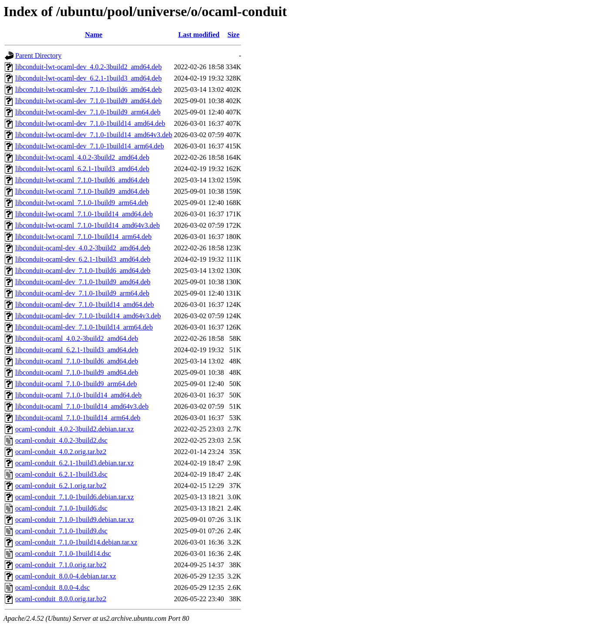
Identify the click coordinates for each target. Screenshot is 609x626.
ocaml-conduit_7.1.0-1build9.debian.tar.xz (74, 519)
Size (233, 34)
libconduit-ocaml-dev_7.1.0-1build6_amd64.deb (83, 270)
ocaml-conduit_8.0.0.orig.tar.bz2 (60, 598)
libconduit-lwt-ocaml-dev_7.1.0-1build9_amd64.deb (88, 100)
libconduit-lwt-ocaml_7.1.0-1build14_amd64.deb (84, 214)
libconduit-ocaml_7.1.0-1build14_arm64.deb (78, 417)
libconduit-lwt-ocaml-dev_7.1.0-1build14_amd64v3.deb (93, 134)
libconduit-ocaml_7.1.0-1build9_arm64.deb (76, 383)
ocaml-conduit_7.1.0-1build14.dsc (63, 553)
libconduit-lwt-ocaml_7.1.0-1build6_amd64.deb (82, 180)
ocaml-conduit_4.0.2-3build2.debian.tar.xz (74, 429)
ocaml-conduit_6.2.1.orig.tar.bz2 (60, 485)
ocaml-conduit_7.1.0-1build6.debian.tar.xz (74, 497)
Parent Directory (38, 55)
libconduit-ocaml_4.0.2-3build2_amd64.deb (76, 338)
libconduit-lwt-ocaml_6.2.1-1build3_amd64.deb (82, 168)
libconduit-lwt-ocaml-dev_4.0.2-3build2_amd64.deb (88, 67)
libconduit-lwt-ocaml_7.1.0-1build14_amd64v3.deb (87, 225)
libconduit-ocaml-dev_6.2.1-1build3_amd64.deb (83, 259)
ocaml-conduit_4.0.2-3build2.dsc (61, 440)
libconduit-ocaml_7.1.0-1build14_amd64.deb (78, 395)
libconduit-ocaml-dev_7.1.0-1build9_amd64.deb (83, 282)
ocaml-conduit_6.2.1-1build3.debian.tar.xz (74, 463)
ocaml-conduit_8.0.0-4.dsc (52, 587)
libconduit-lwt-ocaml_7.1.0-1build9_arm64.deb (81, 202)
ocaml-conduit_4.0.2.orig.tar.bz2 (60, 451)
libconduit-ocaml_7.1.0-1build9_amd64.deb (76, 372)
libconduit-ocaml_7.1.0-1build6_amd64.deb (76, 361)
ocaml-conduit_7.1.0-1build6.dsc (61, 508)
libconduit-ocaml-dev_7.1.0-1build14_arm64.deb (84, 327)
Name (93, 34)
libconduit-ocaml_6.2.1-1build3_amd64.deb (76, 349)
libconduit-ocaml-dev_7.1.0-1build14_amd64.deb (84, 304)
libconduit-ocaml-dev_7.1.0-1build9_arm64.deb (82, 293)
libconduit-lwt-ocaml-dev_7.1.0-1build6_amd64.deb (88, 89)
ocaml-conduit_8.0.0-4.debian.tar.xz (65, 576)
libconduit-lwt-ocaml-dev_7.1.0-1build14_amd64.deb (90, 123)
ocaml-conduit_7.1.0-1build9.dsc (61, 531)
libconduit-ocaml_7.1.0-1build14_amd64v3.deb (81, 406)
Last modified (199, 34)
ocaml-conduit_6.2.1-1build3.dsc (61, 474)
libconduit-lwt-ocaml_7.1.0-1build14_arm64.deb (83, 236)
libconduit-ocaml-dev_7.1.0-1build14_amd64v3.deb (88, 316)
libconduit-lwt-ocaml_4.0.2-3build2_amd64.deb (82, 157)
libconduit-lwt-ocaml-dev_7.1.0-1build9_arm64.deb (88, 112)
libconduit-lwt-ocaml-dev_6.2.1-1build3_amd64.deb (88, 78)
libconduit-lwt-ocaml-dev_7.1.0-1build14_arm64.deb (89, 146)
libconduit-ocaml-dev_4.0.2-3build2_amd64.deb (83, 248)
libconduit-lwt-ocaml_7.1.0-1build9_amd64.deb (82, 191)
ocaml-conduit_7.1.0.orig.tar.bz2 (60, 565)
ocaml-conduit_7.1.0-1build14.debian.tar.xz (76, 542)
